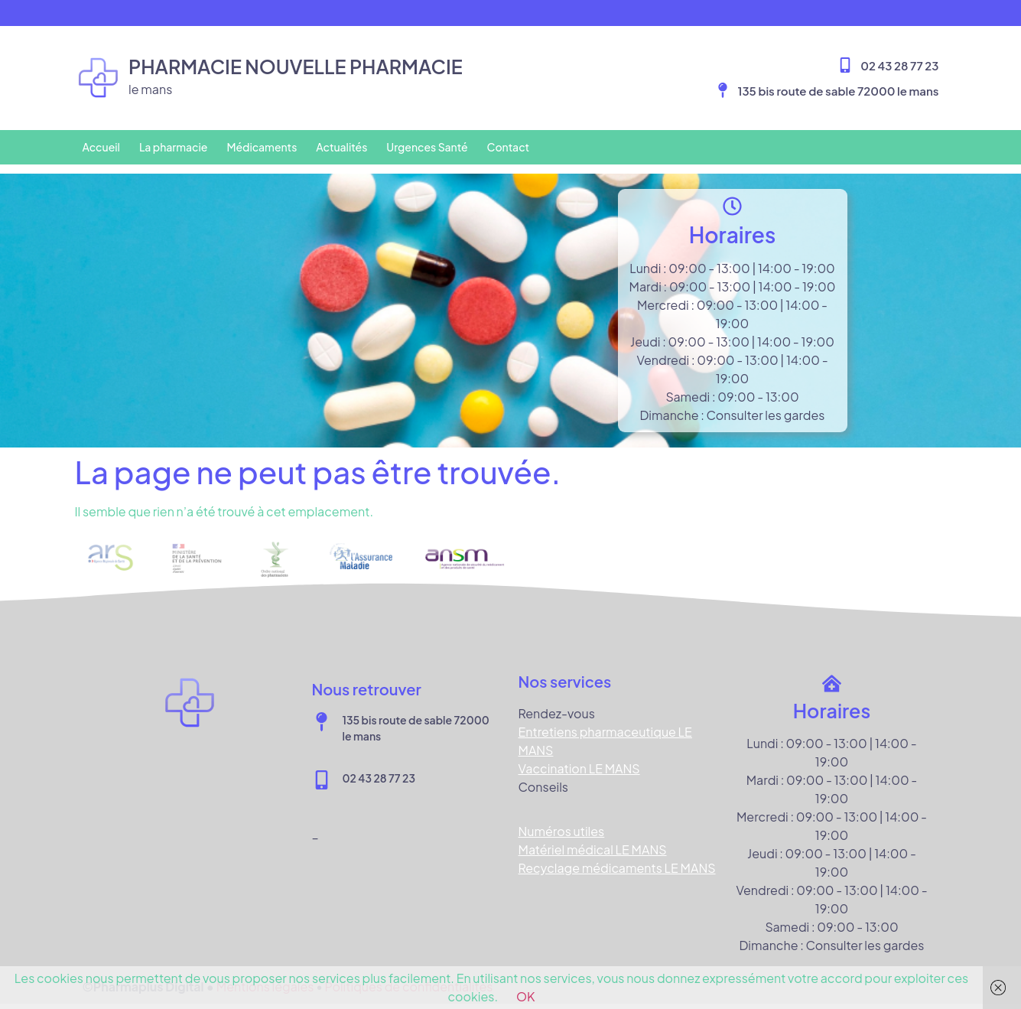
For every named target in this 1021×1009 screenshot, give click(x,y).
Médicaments (261, 147)
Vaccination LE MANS (579, 759)
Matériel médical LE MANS (593, 840)
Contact (508, 147)
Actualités (341, 147)
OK (525, 996)
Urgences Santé (426, 147)
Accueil (101, 147)
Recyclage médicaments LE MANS (617, 859)
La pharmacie (173, 147)
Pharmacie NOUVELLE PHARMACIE (295, 66)
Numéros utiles (562, 822)
